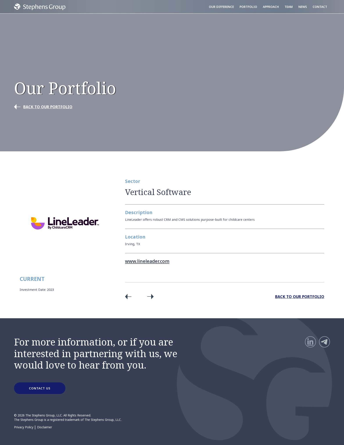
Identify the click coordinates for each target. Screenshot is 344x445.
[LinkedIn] (310, 341)
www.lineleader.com (147, 261)
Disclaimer (44, 427)
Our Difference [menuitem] (221, 7)
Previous (129, 296)
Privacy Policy (23, 427)
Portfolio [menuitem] (248, 7)
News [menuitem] (302, 7)
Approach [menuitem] (271, 7)
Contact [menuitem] (320, 7)
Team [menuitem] (289, 7)
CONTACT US (39, 388)
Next (149, 296)
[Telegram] (324, 341)
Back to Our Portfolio (299, 296)
